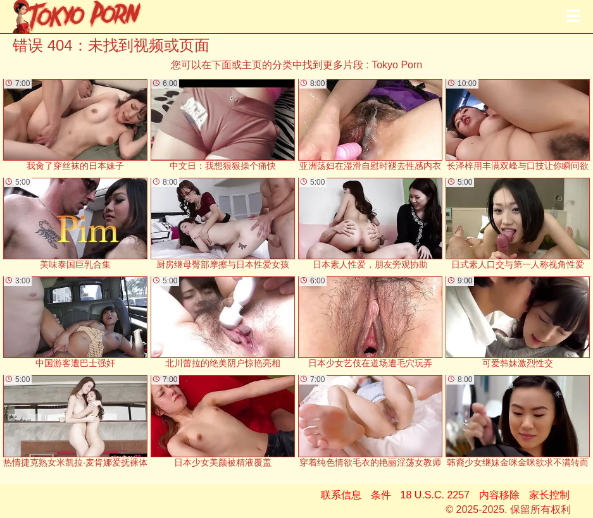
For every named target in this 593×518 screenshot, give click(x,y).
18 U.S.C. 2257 (435, 495)
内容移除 (499, 495)
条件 (381, 495)
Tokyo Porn (396, 64)
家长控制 (549, 495)
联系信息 (341, 495)
